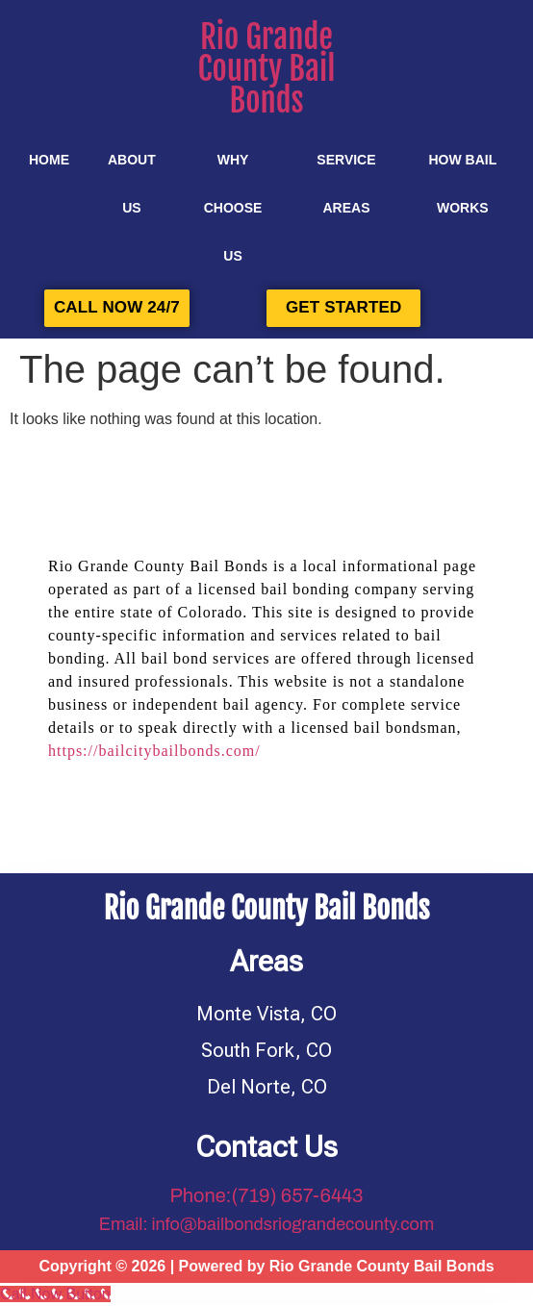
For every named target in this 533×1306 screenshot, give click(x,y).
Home (49, 159)
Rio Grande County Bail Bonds (267, 68)
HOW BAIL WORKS (462, 183)
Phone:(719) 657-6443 (266, 1195)
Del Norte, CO (267, 1086)
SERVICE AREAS (346, 183)
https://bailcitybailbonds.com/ (154, 750)
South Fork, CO (266, 1050)
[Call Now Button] (55, 1294)
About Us (132, 183)
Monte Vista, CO (266, 1013)
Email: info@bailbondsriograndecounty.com (267, 1224)
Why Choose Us (233, 208)
